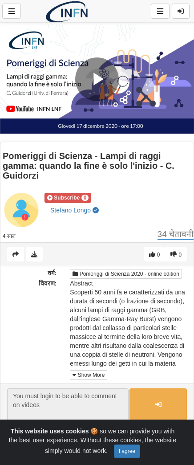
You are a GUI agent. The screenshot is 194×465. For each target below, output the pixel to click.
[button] (67, 198)
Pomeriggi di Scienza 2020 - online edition (126, 274)
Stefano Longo (74, 210)
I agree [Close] (127, 451)
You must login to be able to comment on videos (68, 404)
